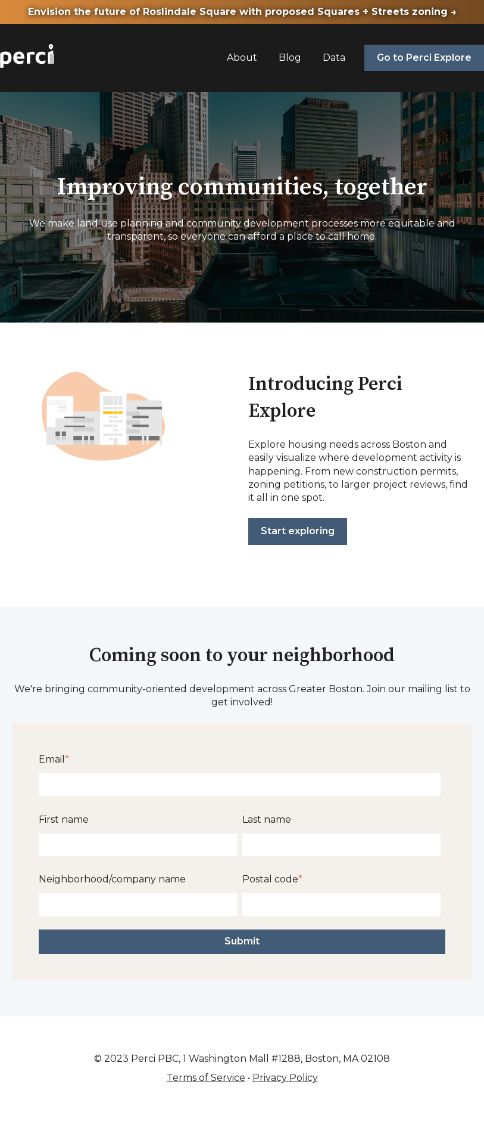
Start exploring (298, 531)
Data (334, 57)
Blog (290, 57)
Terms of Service (206, 1077)
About (242, 57)
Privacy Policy (285, 1077)
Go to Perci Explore (424, 57)
